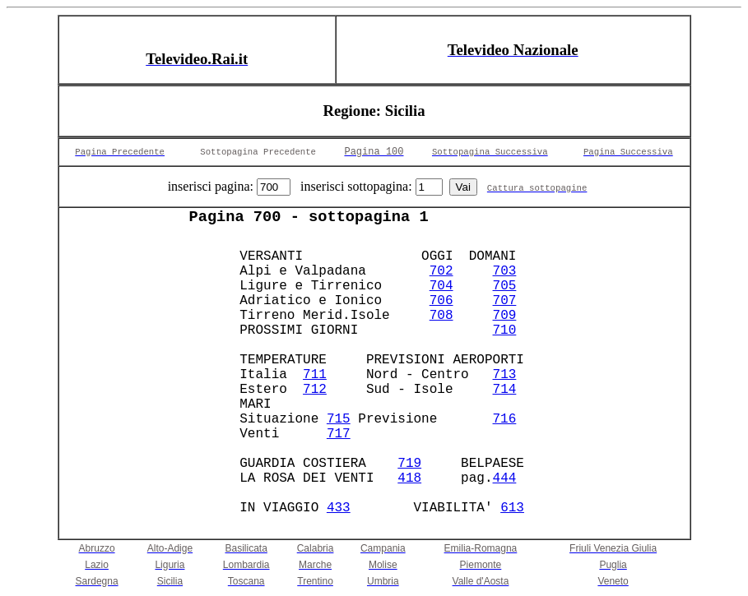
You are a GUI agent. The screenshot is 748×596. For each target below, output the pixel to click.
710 (505, 330)
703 (505, 271)
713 (505, 374)
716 (505, 419)
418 (409, 478)
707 (505, 300)
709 (505, 315)
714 (505, 389)
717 (339, 434)
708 (441, 315)
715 (339, 419)
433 (339, 508)
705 (505, 286)
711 (315, 374)
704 (441, 286)
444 (505, 478)
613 (512, 508)
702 (441, 271)
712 (315, 389)
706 (441, 300)
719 (409, 463)
